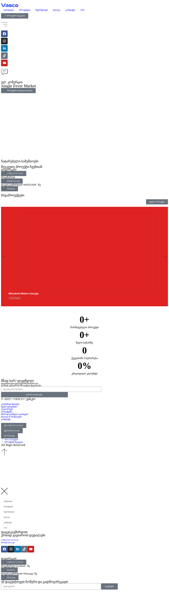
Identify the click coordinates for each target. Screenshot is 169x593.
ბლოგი (56, 10)
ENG (82, 10)
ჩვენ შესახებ (42, 10)
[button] (4, 256)
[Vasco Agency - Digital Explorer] (9, 5)
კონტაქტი (70, 10)
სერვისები (9, 10)
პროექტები (24, 10)
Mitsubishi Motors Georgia (24, 293)
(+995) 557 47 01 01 (10, 540)
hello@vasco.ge (8, 542)
